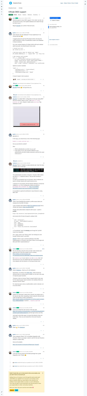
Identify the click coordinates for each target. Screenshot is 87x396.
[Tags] (2, 7)
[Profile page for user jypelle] (10, 33)
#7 (43, 199)
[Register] (85, 4)
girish (14, 18)
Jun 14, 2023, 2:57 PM (27, 307)
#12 (43, 325)
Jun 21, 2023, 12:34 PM (28, 351)
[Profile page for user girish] (10, 19)
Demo (69, 3)
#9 (43, 268)
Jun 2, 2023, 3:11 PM (26, 18)
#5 (43, 134)
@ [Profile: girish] (14, 238)
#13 (43, 334)
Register (12, 390)
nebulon (14, 248)
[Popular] (2, 9)
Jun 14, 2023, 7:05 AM (24, 268)
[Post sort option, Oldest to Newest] (55, 20)
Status (65, 3)
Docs (73, 3)
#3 (43, 85)
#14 (43, 351)
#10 (43, 292)
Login (16, 390)
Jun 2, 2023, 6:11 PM (24, 32)
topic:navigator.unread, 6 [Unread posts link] (54, 39)
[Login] (85, 2)
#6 (43, 163)
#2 (43, 32)
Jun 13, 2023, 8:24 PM (24, 199)
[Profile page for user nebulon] (10, 249)
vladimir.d (15, 96)
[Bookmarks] (2, 12)
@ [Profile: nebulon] (18, 270)
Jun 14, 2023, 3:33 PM (24, 325)
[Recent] (2, 4)
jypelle (14, 32)
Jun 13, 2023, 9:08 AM (25, 163)
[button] (2, 392)
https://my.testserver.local (34, 205)
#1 (43, 18)
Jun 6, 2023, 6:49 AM (26, 85)
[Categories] (2, 2)
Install (76, 3)
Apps (61, 3)
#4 (43, 96)
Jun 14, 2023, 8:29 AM (27, 292)
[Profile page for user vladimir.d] (10, 97)
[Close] (42, 373)
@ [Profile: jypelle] (18, 25)
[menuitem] (85, 2)
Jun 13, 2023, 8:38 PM (27, 248)
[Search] (2, 14)
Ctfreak (15, 14)
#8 (43, 248)
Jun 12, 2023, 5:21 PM (24, 134)
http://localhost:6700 (28, 207)
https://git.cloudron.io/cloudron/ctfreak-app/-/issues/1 (26, 344)
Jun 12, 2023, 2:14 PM (25, 96)
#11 (43, 307)
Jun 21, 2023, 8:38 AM (24, 334)
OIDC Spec (29, 272)
